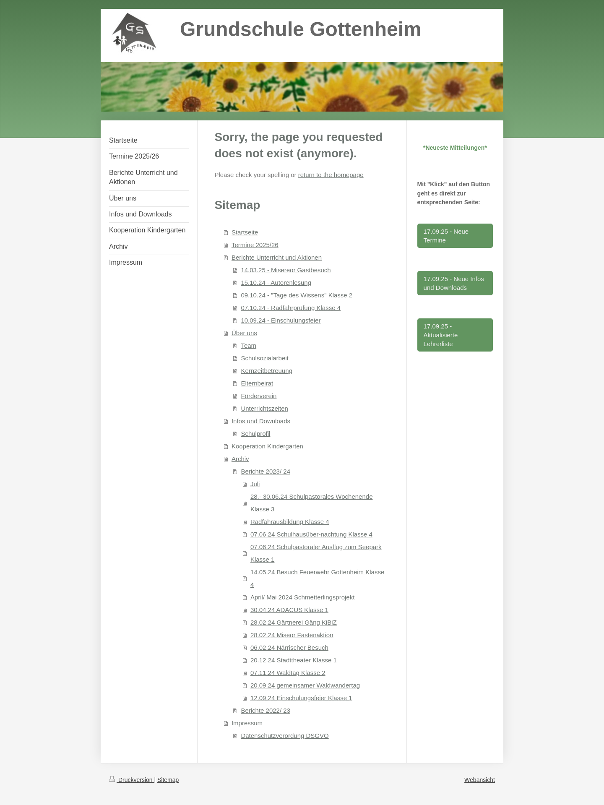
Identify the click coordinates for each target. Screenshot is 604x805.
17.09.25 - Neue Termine (446, 236)
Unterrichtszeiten (264, 408)
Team (248, 345)
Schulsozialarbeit (264, 358)
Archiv (240, 458)
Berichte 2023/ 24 (265, 471)
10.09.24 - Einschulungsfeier (280, 320)
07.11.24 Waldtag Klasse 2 (287, 672)
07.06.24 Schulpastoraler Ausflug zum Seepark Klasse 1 (316, 553)
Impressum (247, 723)
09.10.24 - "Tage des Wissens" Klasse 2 (296, 295)
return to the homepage (331, 174)
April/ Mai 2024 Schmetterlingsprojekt (302, 597)
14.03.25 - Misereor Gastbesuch (286, 270)
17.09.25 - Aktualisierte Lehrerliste (441, 335)
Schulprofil (255, 433)
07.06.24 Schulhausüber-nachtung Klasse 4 (311, 534)
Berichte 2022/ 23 (265, 710)
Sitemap (168, 779)
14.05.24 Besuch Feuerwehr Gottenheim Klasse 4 (317, 578)
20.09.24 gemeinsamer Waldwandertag (305, 685)
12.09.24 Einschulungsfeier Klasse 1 (301, 697)
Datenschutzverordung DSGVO (284, 735)
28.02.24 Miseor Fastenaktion (291, 634)
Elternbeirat (257, 383)
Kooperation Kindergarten (267, 446)
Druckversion (131, 779)
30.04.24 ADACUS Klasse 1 (289, 609)
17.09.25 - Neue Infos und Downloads (454, 283)
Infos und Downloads (261, 421)
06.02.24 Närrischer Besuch (289, 647)
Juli (255, 483)
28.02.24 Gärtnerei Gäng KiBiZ (293, 622)
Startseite (245, 232)
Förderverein (258, 395)
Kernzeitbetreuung (266, 370)
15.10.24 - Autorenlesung (276, 282)
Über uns (244, 332)
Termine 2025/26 (255, 244)
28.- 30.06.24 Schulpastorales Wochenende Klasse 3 (311, 503)
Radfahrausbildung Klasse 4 (289, 521)
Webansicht (479, 779)
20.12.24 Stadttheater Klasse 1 (293, 660)
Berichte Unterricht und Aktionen (277, 257)
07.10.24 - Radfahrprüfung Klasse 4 (291, 307)
